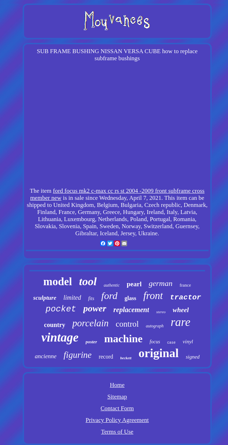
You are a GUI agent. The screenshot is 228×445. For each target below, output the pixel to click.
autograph (155, 325)
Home (117, 385)
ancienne (45, 356)
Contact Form (117, 408)
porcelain (90, 323)
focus (155, 341)
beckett (126, 358)
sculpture (44, 297)
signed (193, 357)
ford (109, 295)
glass (130, 298)
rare (180, 322)
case (171, 343)
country (54, 324)
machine (123, 338)
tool (88, 281)
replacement (131, 310)
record (106, 357)
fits (91, 298)
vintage (60, 337)
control (127, 324)
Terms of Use (117, 431)
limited (72, 297)
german (160, 283)
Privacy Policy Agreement (117, 420)
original (158, 353)
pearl (134, 284)
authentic (112, 285)
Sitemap (117, 396)
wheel (181, 310)
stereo (160, 312)
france (185, 285)
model (57, 281)
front (153, 295)
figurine (78, 355)
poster (91, 341)
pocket (61, 309)
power (94, 308)
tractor (185, 297)
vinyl (188, 341)
